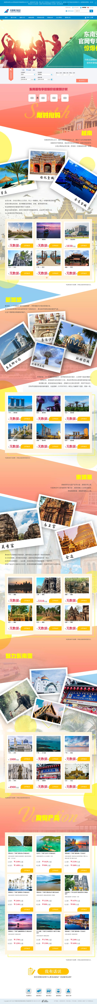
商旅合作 (50, 17)
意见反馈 (75, 7)
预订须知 (68, 1001)
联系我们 (80, 1001)
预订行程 (13, 17)
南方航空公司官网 (12, 11)
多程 (34, 70)
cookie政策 (65, 4)
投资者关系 (62, 1001)
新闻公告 (68, 17)
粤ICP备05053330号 (36, 1001)
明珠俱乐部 (40, 17)
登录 (88, 17)
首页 (6, 17)
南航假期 (31, 17)
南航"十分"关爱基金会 (88, 1001)
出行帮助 (59, 17)
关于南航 (56, 1001)
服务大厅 (22, 17)
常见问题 (74, 1001)
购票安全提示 (70, 11)
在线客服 (83, 7)
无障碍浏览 (68, 7)
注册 (91, 17)
